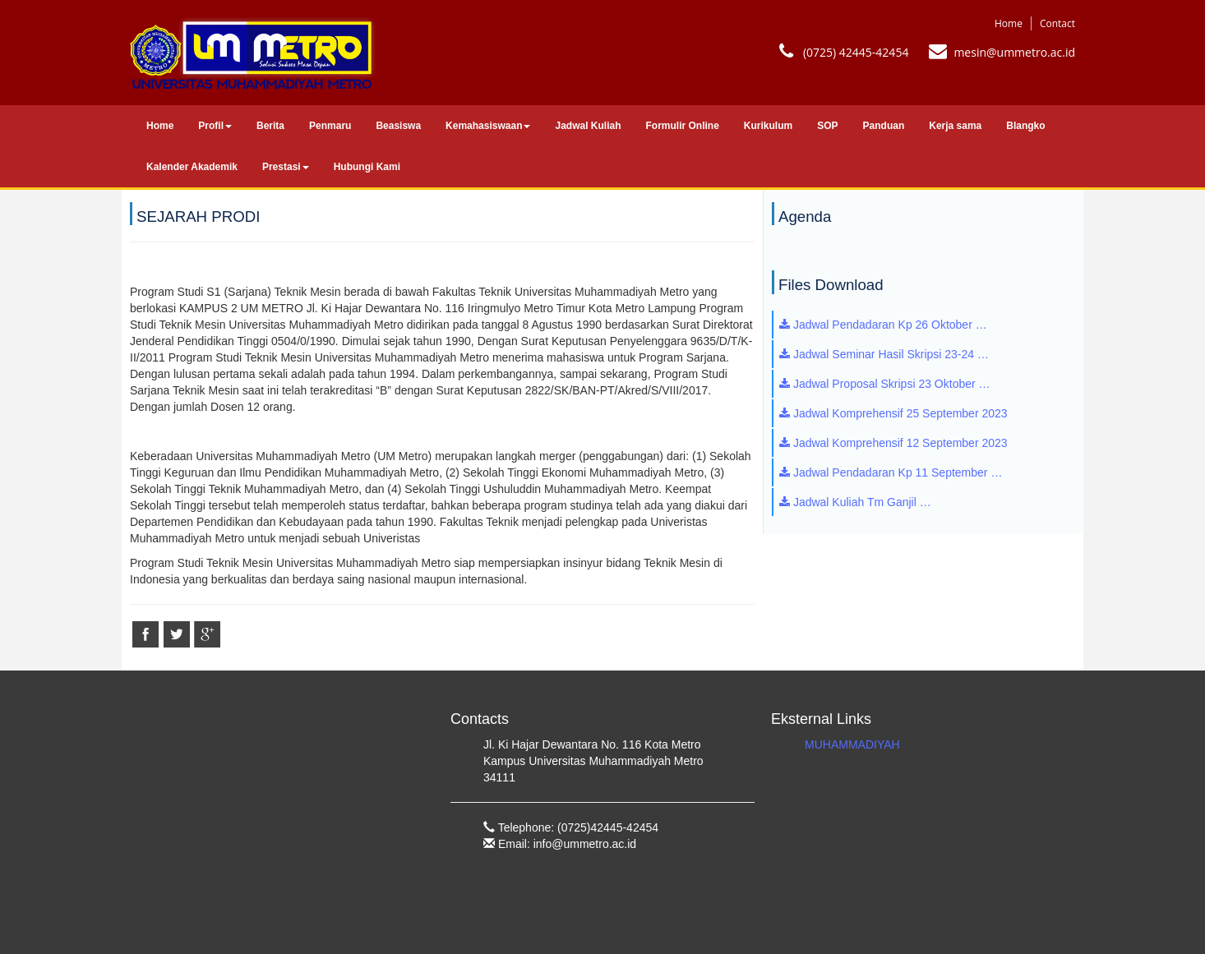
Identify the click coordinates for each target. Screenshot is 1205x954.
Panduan (884, 125)
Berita (270, 125)
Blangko (1025, 125)
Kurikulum (768, 125)
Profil (215, 125)
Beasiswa (398, 125)
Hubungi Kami (367, 167)
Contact (1057, 23)
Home (1009, 23)
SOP (827, 125)
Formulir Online (682, 125)
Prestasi (285, 167)
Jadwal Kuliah (588, 125)
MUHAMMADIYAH (852, 744)
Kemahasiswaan (488, 125)
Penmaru (330, 125)
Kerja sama (955, 125)
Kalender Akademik (192, 167)
